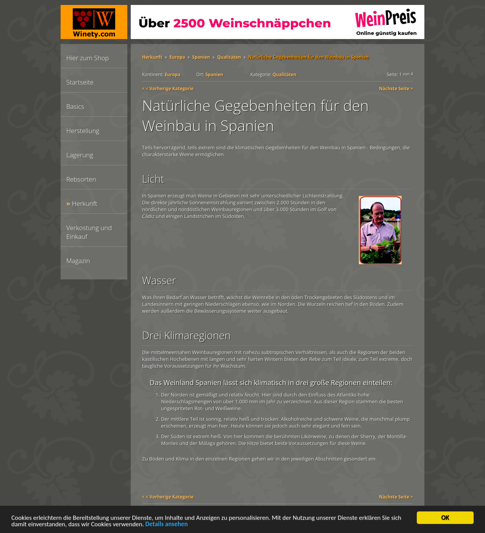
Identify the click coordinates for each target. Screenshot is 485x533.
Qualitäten (229, 57)
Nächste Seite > (396, 88)
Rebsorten (81, 179)
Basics (75, 106)
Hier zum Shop (87, 57)
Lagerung (79, 154)
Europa (177, 57)
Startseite (80, 82)
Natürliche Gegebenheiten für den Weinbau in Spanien (308, 57)
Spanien (201, 57)
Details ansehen (167, 525)
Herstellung (82, 130)
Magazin (78, 260)
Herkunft (84, 203)
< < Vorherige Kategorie (168, 88)
